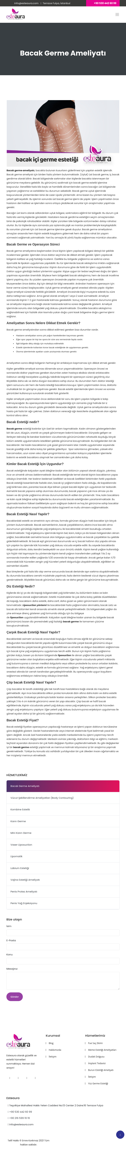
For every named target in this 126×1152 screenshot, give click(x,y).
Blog (51, 1043)
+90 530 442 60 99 (20, 1111)
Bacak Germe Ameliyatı (24, 786)
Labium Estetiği (19, 868)
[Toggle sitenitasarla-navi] (117, 14)
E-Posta (11, 940)
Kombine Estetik (20, 809)
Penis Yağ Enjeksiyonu (23, 903)
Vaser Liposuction (21, 844)
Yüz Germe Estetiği (98, 1083)
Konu (9, 954)
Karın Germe (18, 821)
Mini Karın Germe (20, 833)
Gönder (14, 996)
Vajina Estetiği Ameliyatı (25, 879)
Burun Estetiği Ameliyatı (101, 1070)
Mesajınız (12, 968)
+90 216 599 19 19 (19, 1118)
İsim (8, 926)
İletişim (52, 1056)
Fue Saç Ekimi (95, 1043)
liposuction (16, 617)
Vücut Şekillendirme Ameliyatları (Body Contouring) (42, 798)
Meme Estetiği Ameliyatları (102, 1049)
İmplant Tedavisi (97, 1063)
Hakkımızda (55, 1049)
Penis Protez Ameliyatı (23, 891)
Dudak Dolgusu (96, 1056)
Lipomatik (16, 856)
